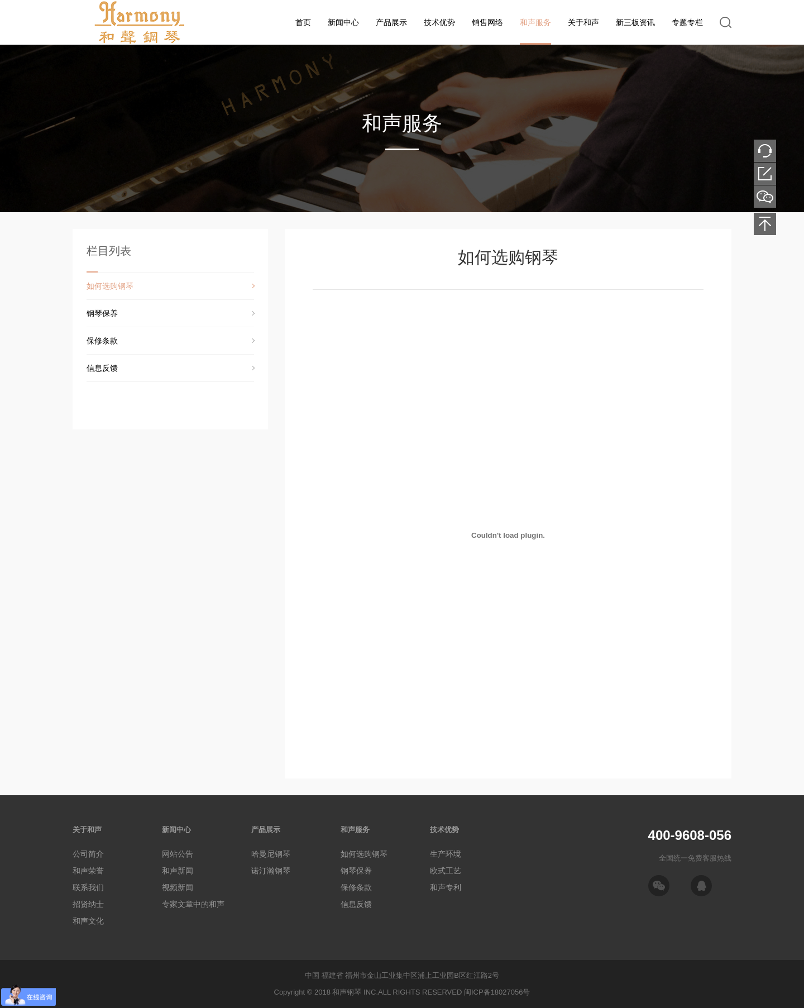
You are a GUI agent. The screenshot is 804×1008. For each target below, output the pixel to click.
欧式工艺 (445, 870)
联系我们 (88, 887)
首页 (303, 22)
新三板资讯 (635, 22)
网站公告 (177, 853)
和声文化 (88, 920)
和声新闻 (177, 870)
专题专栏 (687, 22)
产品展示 (391, 22)
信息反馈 (102, 368)
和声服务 (535, 22)
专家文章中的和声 (193, 904)
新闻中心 (343, 22)
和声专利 (445, 887)
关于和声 (583, 22)
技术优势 (439, 22)
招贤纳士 (88, 904)
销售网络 (487, 22)
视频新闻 (177, 887)
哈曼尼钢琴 (270, 853)
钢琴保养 (102, 313)
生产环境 (445, 853)
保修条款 (102, 340)
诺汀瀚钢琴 (270, 870)
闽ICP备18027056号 (497, 992)
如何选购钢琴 (110, 285)
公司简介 (88, 853)
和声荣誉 (88, 870)
